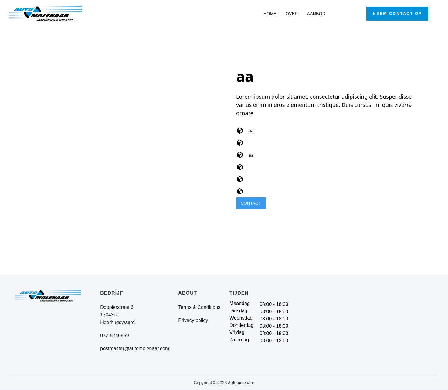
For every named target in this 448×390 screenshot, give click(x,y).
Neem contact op (397, 13)
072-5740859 (114, 335)
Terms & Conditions (199, 307)
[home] (51, 13)
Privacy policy (193, 320)
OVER (292, 13)
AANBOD (316, 13)
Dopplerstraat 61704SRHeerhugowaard (117, 315)
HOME (270, 13)
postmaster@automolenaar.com (134, 348)
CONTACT (251, 203)
